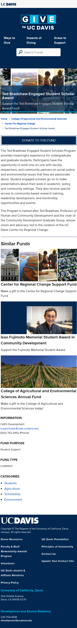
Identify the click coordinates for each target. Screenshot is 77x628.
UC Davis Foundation (55, 539)
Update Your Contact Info (58, 561)
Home (4, 118)
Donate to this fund (39, 140)
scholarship (12, 494)
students (10, 483)
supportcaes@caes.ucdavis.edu (19, 428)
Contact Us (49, 554)
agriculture (12, 488)
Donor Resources (12, 539)
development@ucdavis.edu (16, 620)
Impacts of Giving (34, 40)
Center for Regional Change (20, 123)
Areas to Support (60, 40)
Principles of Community (57, 546)
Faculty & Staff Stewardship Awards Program (14, 551)
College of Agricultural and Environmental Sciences (39, 118)
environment (13, 499)
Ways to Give (9, 40)
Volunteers (8, 563)
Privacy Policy (10, 582)
